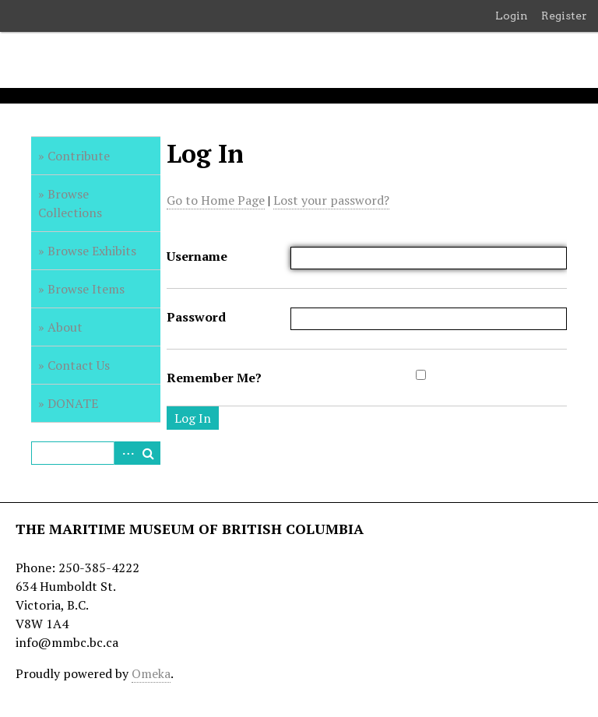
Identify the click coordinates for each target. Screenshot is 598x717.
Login (511, 15)
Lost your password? (331, 200)
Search (148, 453)
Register (564, 15)
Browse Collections (70, 203)
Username (197, 256)
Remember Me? (214, 377)
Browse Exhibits (91, 250)
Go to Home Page (216, 200)
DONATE (72, 403)
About (65, 327)
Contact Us (78, 365)
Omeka (151, 673)
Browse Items (86, 288)
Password (196, 316)
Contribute (78, 155)
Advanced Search (125, 453)
